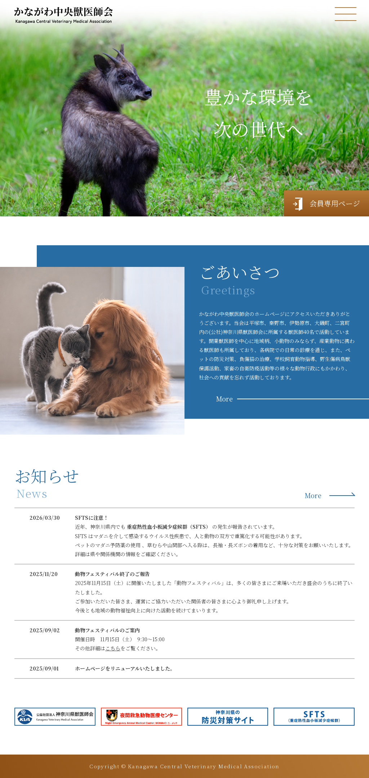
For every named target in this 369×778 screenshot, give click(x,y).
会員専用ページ (326, 204)
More (224, 398)
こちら (112, 648)
